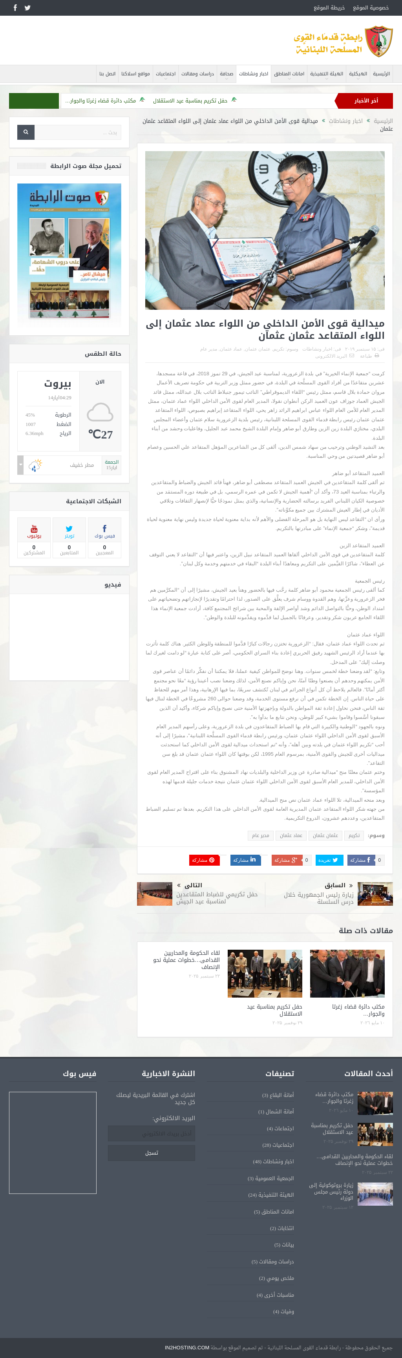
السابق (339, 885)
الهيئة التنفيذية (326, 73)
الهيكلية (358, 73)
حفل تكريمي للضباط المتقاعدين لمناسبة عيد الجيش (217, 898)
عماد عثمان (231, 349)
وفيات (287, 1311)
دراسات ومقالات (197, 73)
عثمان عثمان (257, 349)
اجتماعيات (165, 73)
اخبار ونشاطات (253, 73)
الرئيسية (381, 73)
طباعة (369, 356)
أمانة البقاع (282, 1095)
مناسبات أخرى (279, 1295)
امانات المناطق (289, 73)
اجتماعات (284, 1128)
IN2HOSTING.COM (187, 1348)
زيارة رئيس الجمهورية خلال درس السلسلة (319, 898)
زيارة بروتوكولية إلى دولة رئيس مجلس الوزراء (331, 1191)
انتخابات (286, 1228)
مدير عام (208, 349)
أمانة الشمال (280, 1112)
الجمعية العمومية (274, 1178)
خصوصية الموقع (371, 8)
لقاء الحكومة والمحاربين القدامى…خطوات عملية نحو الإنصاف (186, 960)
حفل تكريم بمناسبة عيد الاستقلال (190, 101)
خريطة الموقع (329, 8)
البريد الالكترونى (334, 356)
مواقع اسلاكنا (135, 73)
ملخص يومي (280, 1278)
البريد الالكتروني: (173, 1118)
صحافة (226, 73)
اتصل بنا (107, 73)
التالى (189, 885)
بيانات (288, 1245)
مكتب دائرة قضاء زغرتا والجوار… (100, 101)
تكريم (278, 349)
